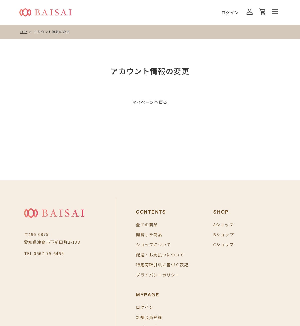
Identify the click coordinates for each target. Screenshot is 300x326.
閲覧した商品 (137, 234)
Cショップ (211, 244)
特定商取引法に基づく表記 (150, 265)
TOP (23, 31)
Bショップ (211, 234)
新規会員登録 (260, 234)
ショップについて (141, 244)
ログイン (230, 12)
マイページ (257, 244)
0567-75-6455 (49, 253)
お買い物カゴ (260, 255)
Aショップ (211, 225)
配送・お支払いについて (148, 255)
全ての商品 (135, 225)
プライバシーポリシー (146, 275)
